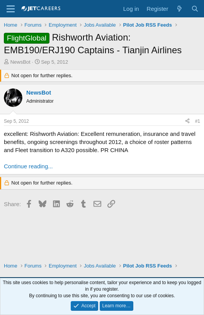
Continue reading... (28, 166)
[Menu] (11, 9)
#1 (197, 121)
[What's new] (179, 9)
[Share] (187, 121)
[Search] (194, 9)
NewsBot (20, 62)
